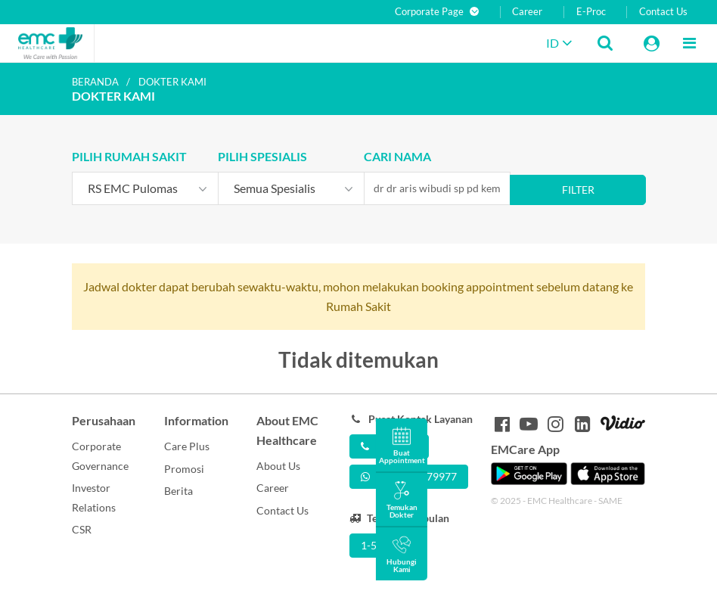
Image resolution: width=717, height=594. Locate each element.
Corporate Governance (100, 456)
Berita (178, 490)
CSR (82, 529)
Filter (578, 189)
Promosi (184, 468)
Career (527, 11)
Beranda (95, 82)
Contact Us (663, 11)
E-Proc (591, 11)
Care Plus (187, 446)
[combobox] (145, 188)
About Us (278, 465)
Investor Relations (94, 497)
